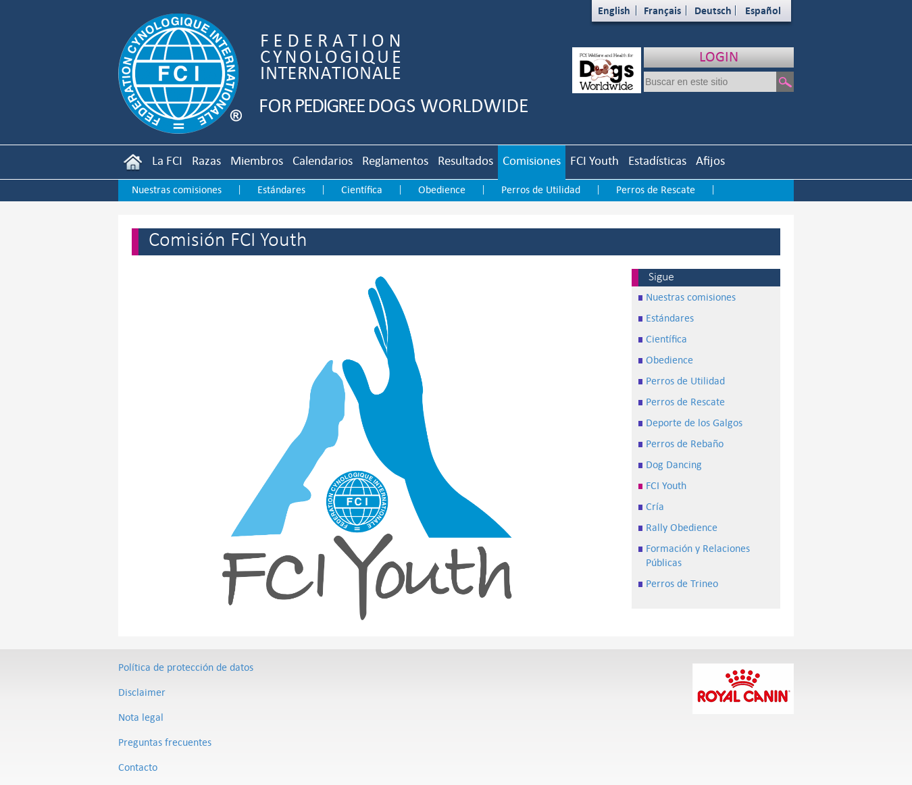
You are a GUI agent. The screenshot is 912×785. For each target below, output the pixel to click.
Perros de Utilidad (540, 189)
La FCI (167, 160)
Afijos (710, 160)
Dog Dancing (674, 464)
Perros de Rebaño (685, 443)
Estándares (281, 189)
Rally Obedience (681, 527)
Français (662, 10)
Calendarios (323, 160)
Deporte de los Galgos (694, 422)
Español (763, 10)
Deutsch (713, 10)
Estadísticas (657, 160)
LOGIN (718, 56)
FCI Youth (594, 160)
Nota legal (140, 717)
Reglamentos (395, 160)
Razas (206, 160)
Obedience (441, 189)
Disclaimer (142, 692)
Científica (361, 189)
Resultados (465, 160)
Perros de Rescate (655, 189)
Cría (655, 506)
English (614, 10)
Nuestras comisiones (177, 189)
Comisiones (532, 160)
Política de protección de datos (185, 667)
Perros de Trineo (682, 583)
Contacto (137, 767)
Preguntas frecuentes (164, 742)
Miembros (256, 160)
